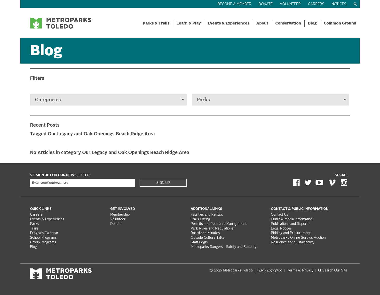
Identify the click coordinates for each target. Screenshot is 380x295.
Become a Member (234, 4)
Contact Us (279, 214)
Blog (312, 23)
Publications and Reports (290, 224)
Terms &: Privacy (300, 270)
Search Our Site (332, 270)
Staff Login (199, 242)
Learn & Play (188, 23)
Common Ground (340, 23)
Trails (34, 228)
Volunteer (290, 4)
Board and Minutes (205, 233)
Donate (266, 4)
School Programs (43, 237)
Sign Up (163, 183)
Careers (316, 4)
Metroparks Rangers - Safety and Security (223, 247)
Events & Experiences (228, 23)
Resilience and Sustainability (292, 242)
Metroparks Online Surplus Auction (298, 237)
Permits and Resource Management (218, 224)
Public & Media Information (292, 219)
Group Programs (43, 242)
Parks (271, 99)
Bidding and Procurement (290, 233)
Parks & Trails (156, 23)
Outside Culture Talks (207, 237)
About (262, 23)
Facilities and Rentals (207, 214)
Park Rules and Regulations (212, 228)
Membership (120, 214)
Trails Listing (200, 219)
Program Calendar (44, 233)
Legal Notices (281, 228)
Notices (339, 4)
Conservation (288, 23)
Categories (109, 99)
